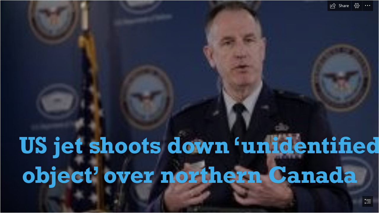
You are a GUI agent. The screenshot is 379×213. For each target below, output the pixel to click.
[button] (339, 5)
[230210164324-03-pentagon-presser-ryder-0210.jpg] (189, 106)
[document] (189, 106)
